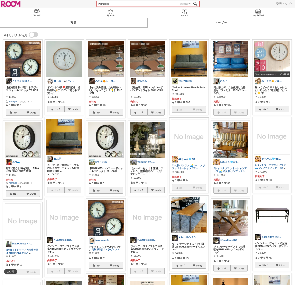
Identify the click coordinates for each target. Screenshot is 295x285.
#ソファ (263, 168)
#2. (282, 168)
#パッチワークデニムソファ (270, 165)
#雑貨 (9, 250)
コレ (16, 112)
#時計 (30, 250)
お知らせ (184, 13)
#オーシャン (184, 168)
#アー (195, 168)
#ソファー (273, 168)
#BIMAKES (15, 252)
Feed (37, 13)
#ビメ (25, 252)
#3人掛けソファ (180, 165)
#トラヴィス (111, 249)
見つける (111, 13)
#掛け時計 (97, 249)
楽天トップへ (284, 3)
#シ (243, 171)
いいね (33, 112)
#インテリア (19, 250)
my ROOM (258, 13)
